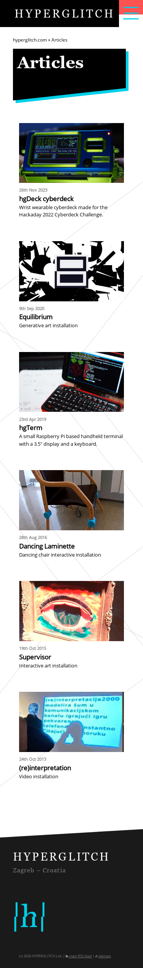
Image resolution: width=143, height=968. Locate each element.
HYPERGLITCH (64, 13)
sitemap (104, 956)
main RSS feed (80, 956)
